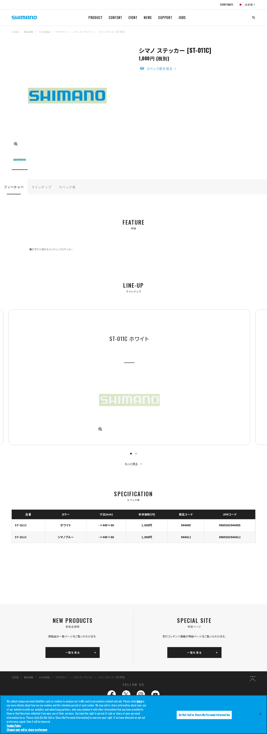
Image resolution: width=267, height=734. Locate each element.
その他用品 (44, 31)
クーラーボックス (53, 672)
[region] (133, 714)
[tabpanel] (102, 358)
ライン (90, 667)
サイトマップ (50, 694)
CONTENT (115, 17)
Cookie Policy (14, 726)
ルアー (47, 667)
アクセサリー (61, 31)
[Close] (260, 714)
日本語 (15, 31)
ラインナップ (41, 186)
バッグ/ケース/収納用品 (56, 678)
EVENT (132, 17)
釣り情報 (139, 652)
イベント (180, 662)
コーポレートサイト (184, 694)
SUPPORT (165, 17)
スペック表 (67, 186)
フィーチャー (14, 186)
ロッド (90, 662)
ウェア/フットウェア (96, 672)
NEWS (148, 17)
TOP (252, 34)
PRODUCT (95, 17)
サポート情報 (182, 667)
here (139, 701)
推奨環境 (92, 694)
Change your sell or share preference (27, 730)
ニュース (138, 667)
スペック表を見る (159, 68)
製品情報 (28, 31)
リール (47, 662)
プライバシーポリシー (142, 694)
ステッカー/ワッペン (83, 31)
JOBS (182, 17)
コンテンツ (139, 662)
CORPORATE (226, 4)
